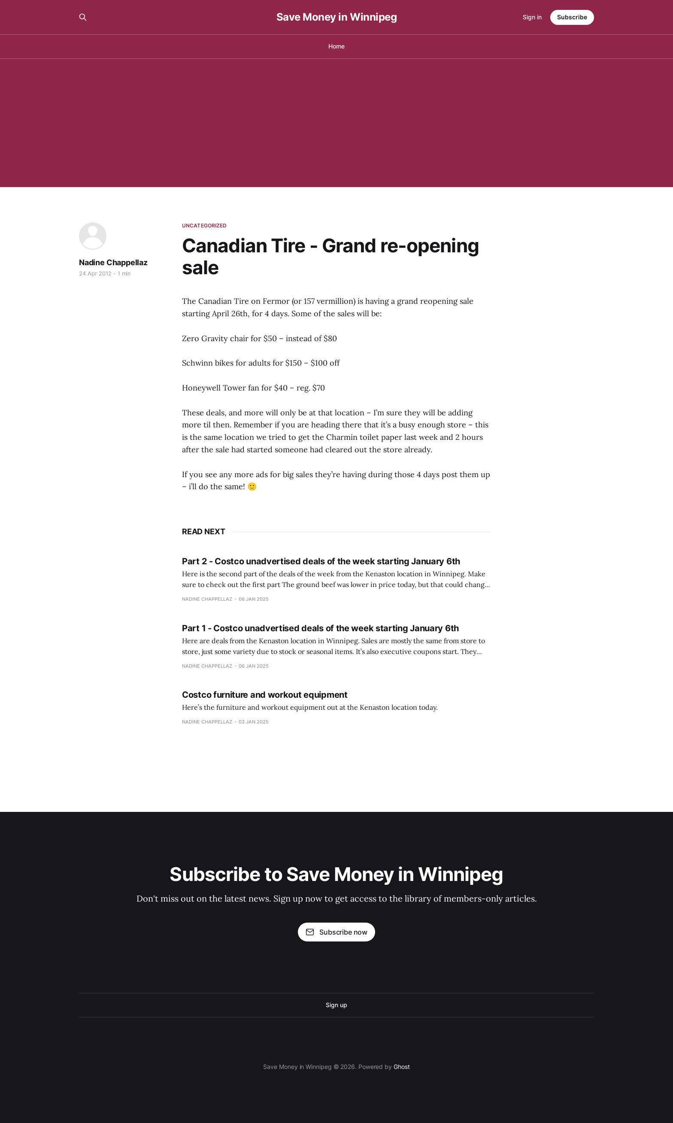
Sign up (336, 1004)
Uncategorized (204, 225)
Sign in (532, 17)
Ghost (402, 1066)
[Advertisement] (336, 123)
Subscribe (572, 17)
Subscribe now (336, 932)
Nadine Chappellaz (113, 262)
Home (336, 46)
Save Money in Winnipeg (336, 17)
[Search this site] (82, 17)
